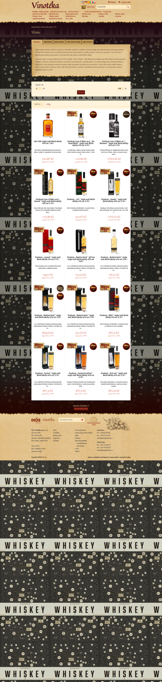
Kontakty (56, 441)
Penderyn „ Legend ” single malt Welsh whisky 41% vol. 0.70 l (48, 258)
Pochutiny (118, 16)
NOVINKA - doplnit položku (41, 12)
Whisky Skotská (54, 14)
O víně (77, 449)
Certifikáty (56, 433)
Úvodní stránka (35, 27)
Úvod (54, 430)
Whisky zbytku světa (72, 14)
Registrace (56, 438)
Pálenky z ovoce (37, 16)
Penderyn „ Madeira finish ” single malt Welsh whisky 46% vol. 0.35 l (48, 316)
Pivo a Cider (69, 19)
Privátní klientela (82, 443)
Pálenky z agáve (120, 14)
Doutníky (101, 16)
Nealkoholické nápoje (55, 19)
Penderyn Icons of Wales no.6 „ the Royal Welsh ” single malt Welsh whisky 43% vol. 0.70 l (80, 143)
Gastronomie (80, 446)
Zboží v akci (88, 7)
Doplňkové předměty (39, 19)
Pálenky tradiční (54, 16)
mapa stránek (114, 457)
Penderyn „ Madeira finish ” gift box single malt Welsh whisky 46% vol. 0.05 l (81, 259)
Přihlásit (113, 2)
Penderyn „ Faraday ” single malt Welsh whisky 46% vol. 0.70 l (114, 200)
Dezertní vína (107, 12)
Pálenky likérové (70, 16)
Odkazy (77, 451)
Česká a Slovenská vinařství (93, 12)
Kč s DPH (126, 2)
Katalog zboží (57, 435)
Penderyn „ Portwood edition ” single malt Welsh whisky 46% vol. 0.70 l (81, 375)
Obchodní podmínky (81, 441)
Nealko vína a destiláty (40, 14)
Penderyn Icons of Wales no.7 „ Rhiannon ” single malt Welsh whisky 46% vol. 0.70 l (114, 143)
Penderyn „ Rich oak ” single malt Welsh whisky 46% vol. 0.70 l (114, 374)
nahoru (90, 457)
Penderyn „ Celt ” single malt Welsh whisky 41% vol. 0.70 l (81, 200)
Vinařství (77, 438)
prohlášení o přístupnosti (101, 457)
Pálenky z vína (86, 14)
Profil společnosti (80, 430)
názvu (38, 104)
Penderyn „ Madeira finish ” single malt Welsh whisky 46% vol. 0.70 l (81, 316)
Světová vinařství (73, 12)
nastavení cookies (125, 457)
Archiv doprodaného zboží (93, 421)
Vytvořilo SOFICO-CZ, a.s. (39, 457)
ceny (48, 104)
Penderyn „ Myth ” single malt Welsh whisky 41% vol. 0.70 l (114, 316)
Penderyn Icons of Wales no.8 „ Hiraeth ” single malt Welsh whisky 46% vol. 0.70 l (47, 201)
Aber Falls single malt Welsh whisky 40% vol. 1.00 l (48, 142)
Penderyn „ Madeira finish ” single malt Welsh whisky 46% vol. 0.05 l (114, 258)
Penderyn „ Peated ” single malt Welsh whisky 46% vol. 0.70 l (47, 374)
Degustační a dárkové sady (58, 12)
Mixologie (85, 16)
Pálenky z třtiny (103, 14)
